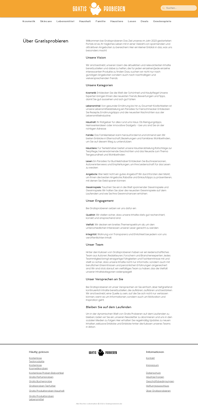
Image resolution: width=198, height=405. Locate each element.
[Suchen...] (178, 8)
